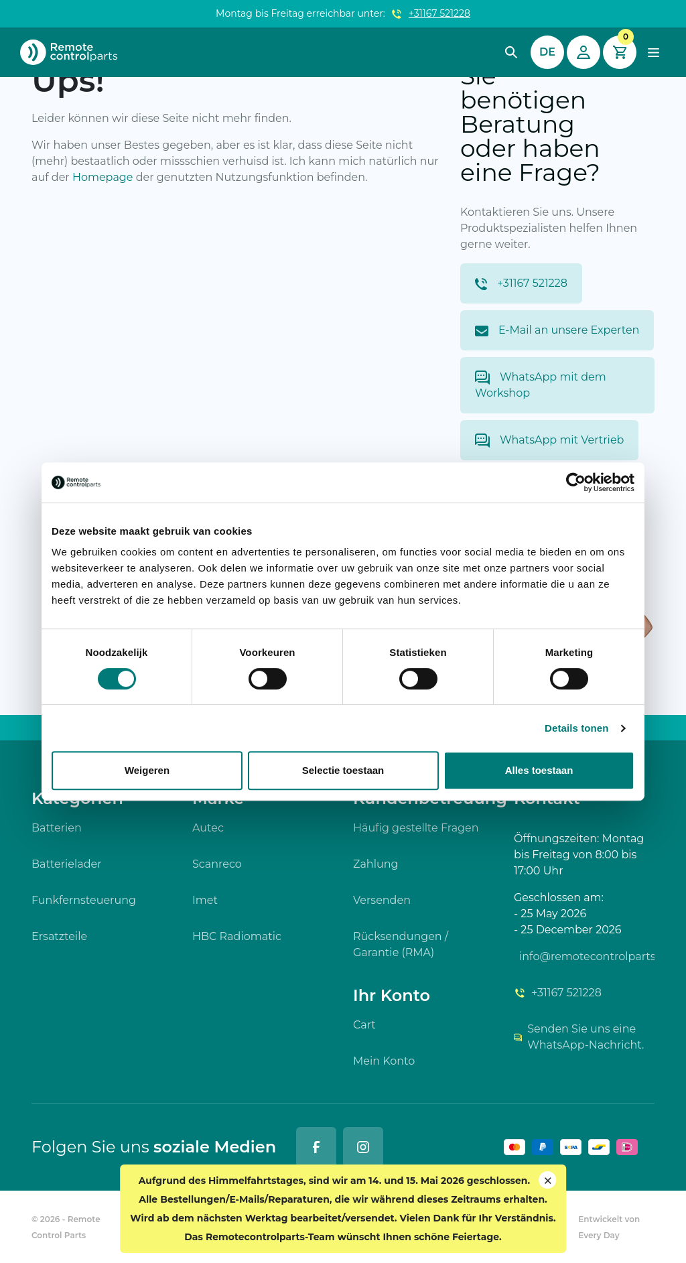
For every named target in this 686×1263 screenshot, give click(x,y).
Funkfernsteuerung (83, 900)
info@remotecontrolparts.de (587, 956)
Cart (364, 1024)
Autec (208, 827)
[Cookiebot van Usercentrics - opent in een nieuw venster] (575, 482)
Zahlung (376, 864)
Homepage (102, 177)
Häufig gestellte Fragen (416, 827)
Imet (205, 900)
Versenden (382, 900)
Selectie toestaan (343, 770)
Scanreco (217, 864)
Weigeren (147, 770)
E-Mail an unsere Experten (557, 330)
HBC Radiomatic (236, 936)
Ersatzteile (59, 936)
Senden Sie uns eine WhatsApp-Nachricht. (579, 1036)
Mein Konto (384, 1061)
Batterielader (66, 864)
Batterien (56, 827)
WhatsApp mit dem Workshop (540, 385)
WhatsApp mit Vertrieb (549, 441)
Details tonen (576, 728)
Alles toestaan (539, 770)
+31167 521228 (439, 13)
